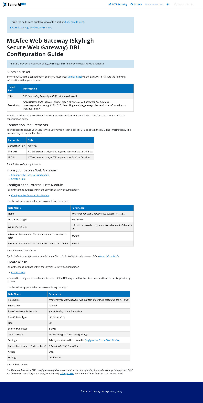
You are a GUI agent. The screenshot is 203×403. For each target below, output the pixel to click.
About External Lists (109, 256)
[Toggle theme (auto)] (168, 4)
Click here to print (74, 22)
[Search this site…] (187, 4)
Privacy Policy (116, 391)
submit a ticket (74, 76)
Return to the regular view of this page (30, 27)
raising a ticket (67, 373)
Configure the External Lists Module (30, 175)
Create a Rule (18, 178)
